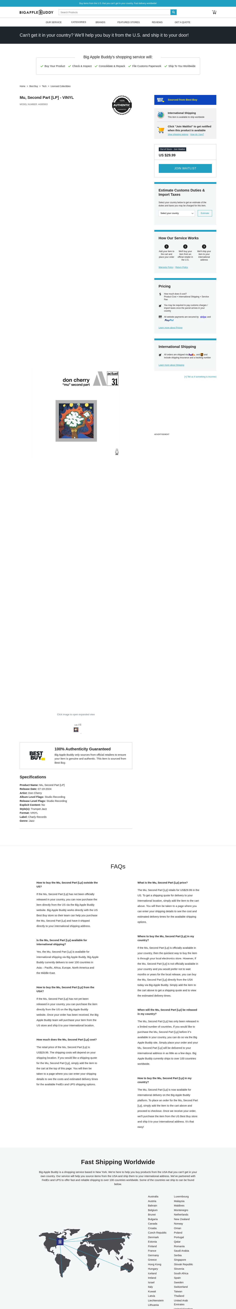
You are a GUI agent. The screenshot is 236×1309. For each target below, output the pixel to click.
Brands (100, 22)
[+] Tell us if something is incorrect (200, 377)
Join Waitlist (185, 168)
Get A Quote (182, 22)
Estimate (205, 213)
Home (22, 86)
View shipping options (178, 134)
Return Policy (181, 267)
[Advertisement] (185, 407)
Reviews (157, 22)
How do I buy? (197, 134)
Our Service (53, 22)
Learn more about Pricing (170, 327)
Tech (44, 86)
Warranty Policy (166, 267)
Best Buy (33, 86)
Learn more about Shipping (171, 365)
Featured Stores (128, 22)
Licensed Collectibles (60, 86)
